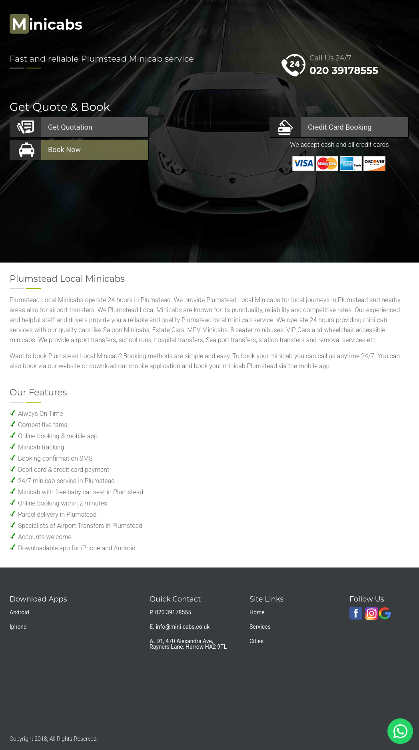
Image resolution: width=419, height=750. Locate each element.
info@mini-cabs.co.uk (183, 627)
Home (257, 612)
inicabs (46, 24)
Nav (397, 22)
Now (64, 149)
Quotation (70, 127)
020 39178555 (343, 70)
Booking (339, 127)
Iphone (18, 627)
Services (260, 627)
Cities (256, 641)
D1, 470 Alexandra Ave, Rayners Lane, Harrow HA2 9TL (188, 644)
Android (19, 612)
